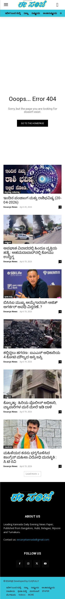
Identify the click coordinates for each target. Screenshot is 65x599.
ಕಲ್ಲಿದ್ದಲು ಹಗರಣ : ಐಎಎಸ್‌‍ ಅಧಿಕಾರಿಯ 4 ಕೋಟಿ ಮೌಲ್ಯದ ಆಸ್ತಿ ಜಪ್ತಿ (31, 355)
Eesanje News (10, 207)
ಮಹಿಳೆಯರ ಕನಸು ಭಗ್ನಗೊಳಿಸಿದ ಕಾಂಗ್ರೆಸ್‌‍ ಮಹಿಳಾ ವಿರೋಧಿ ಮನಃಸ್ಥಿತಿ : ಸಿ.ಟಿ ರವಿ (29, 457)
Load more (32, 473)
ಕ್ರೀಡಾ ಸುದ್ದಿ (8, 296)
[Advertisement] (32, 51)
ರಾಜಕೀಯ (8, 447)
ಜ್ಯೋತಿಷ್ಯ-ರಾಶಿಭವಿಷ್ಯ (12, 192)
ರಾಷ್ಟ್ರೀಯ (8, 242)
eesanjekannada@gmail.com (33, 539)
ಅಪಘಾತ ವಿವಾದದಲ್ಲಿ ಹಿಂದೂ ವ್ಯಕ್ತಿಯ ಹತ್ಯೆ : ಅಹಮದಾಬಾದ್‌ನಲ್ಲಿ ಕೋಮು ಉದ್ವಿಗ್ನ (30, 252)
